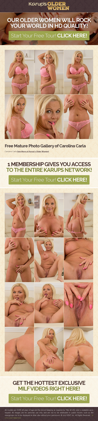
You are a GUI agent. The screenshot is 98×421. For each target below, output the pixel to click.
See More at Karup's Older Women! (33, 151)
